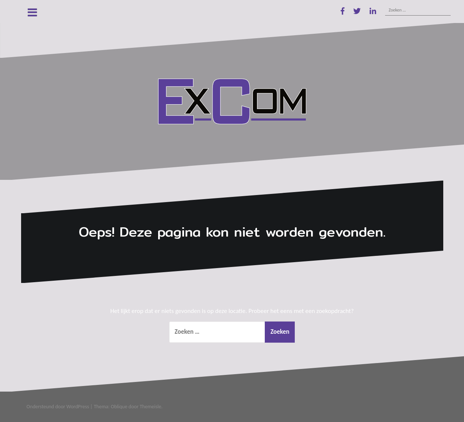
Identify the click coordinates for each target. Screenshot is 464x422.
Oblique (119, 406)
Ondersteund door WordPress (58, 406)
